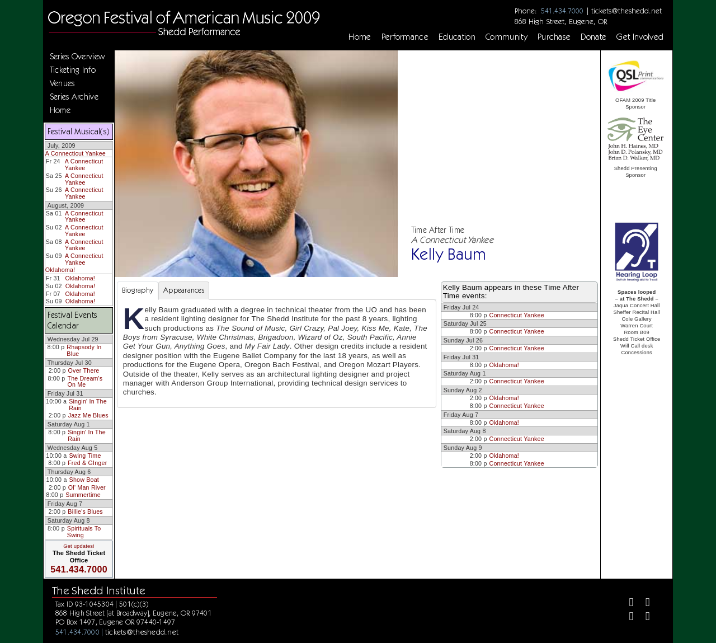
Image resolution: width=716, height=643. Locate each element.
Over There (84, 370)
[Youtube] (643, 618)
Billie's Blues (85, 511)
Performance (405, 36)
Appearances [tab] (183, 290)
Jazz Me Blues (88, 415)
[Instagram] (626, 618)
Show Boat (84, 479)
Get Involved (639, 36)
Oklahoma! (60, 269)
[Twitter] (643, 604)
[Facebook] (626, 604)
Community (506, 36)
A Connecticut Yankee (75, 153)
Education (457, 36)
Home (359, 36)
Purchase (554, 36)
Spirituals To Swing (84, 531)
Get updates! (79, 546)
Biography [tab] (137, 290)
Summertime (83, 494)
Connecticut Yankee (516, 315)
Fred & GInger (87, 462)
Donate (593, 36)
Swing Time (85, 455)
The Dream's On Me (84, 381)
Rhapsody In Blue (84, 350)
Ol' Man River (87, 487)
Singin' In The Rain (88, 404)
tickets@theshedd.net (626, 10)
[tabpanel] (276, 353)
